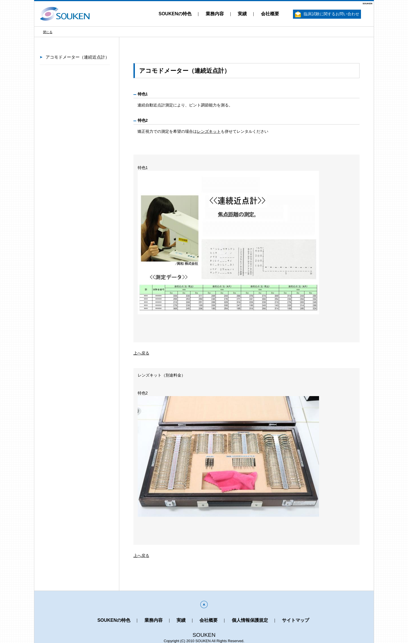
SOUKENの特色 (175, 13)
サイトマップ (295, 620)
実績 (242, 13)
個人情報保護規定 (250, 620)
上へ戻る (141, 353)
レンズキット (209, 131)
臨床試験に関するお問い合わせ (327, 14)
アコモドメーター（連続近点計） (77, 57)
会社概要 (270, 13)
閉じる (47, 32)
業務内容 (215, 13)
